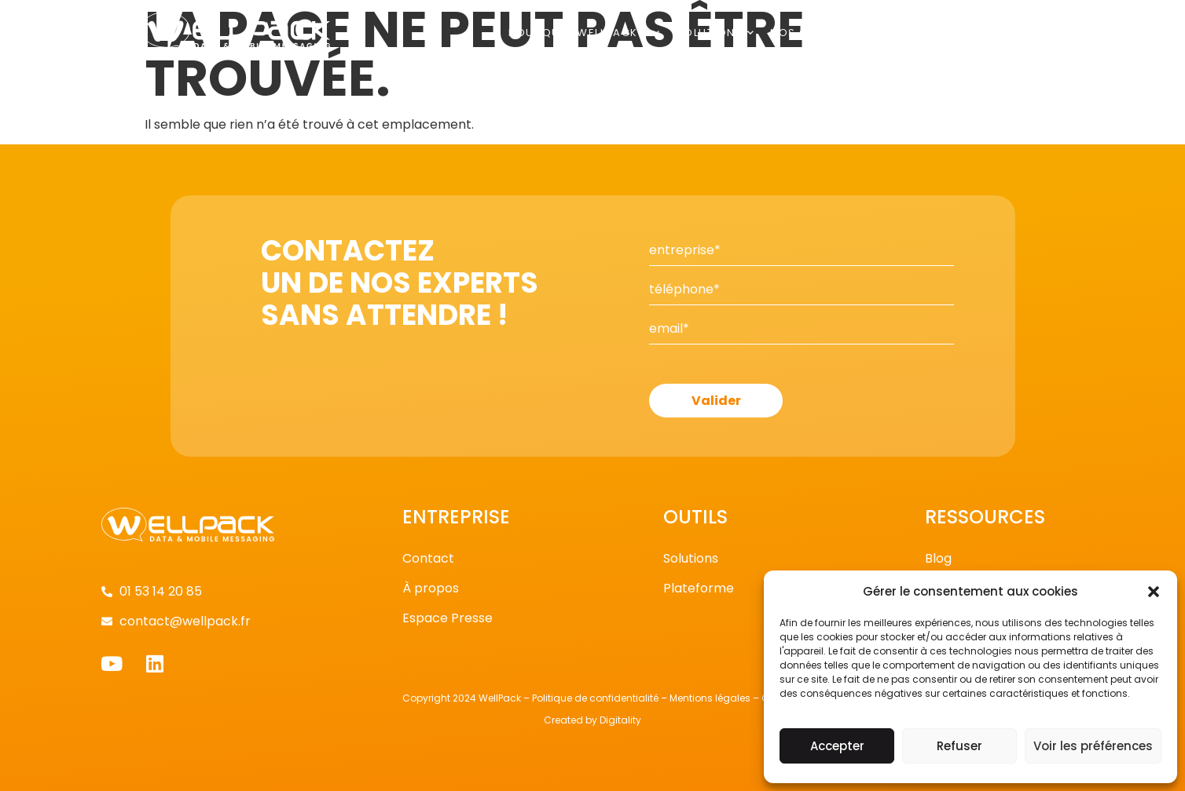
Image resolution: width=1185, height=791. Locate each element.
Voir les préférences (1093, 746)
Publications (922, 32)
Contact (1015, 32)
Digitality (620, 720)
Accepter (837, 746)
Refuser (959, 746)
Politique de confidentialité (595, 698)
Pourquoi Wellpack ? (584, 32)
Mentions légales (710, 698)
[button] (1153, 592)
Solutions (716, 32)
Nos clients (814, 32)
